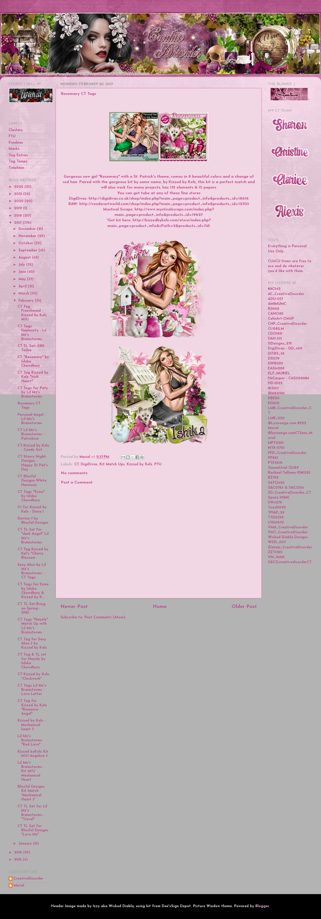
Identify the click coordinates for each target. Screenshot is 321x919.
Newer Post (74, 606)
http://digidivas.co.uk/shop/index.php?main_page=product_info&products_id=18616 (169, 199)
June (23, 272)
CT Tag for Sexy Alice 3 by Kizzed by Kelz (32, 644)
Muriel (19, 885)
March (24, 293)
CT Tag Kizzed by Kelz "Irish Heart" (33, 377)
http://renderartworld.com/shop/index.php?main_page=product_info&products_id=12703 (164, 204)
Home (160, 606)
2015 (18, 860)
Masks (14, 149)
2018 (18, 216)
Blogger (262, 906)
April (23, 286)
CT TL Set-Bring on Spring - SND (31, 608)
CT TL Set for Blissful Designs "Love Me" (33, 830)
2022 (19, 187)
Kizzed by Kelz (139, 464)
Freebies (16, 143)
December (28, 229)
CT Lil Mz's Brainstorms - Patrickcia (31, 434)
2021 (18, 194)
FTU (12, 136)
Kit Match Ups (112, 464)
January (26, 844)
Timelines (16, 168)
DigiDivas (89, 464)
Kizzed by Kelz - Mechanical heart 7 (32, 725)
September (29, 250)
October (26, 243)
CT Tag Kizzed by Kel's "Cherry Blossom (33, 554)
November (28, 236)
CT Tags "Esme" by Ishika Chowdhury (31, 496)
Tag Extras (18, 155)
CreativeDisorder (28, 879)
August (25, 258)
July (22, 265)
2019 (18, 208)
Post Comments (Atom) (104, 617)
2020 (19, 201)
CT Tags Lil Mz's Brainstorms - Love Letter (32, 690)
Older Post (244, 606)
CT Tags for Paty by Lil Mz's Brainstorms (33, 392)
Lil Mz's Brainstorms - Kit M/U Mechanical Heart (31, 771)
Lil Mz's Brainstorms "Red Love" (30, 740)
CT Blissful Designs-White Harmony (32, 481)
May (23, 279)
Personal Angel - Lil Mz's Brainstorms (32, 419)
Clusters (16, 130)
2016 (18, 852)
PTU (157, 464)
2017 (18, 223)
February (27, 301)
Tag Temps (18, 161)
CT (76, 464)
